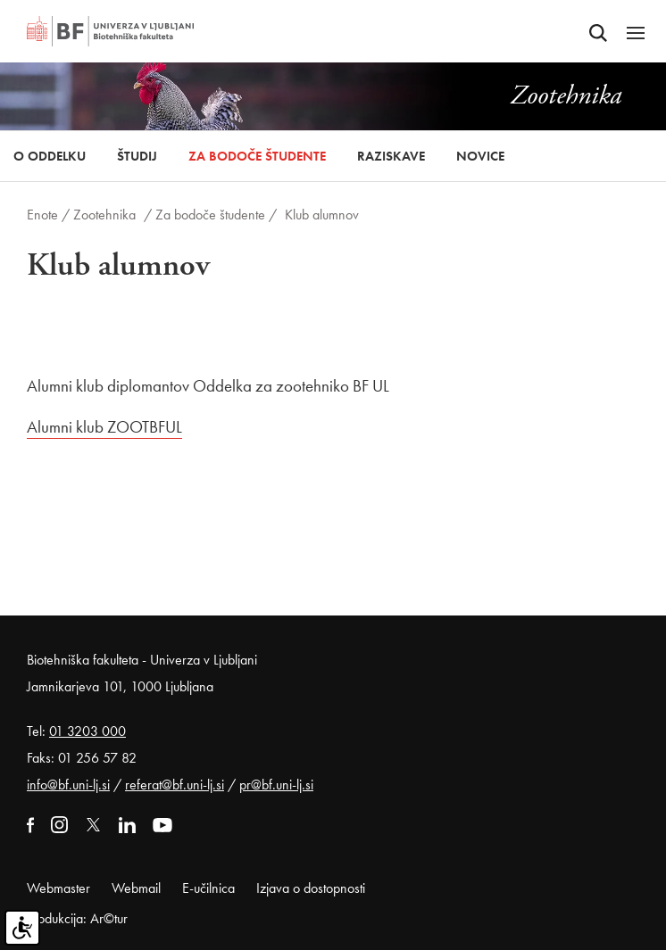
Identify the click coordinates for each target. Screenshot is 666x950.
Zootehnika (104, 214)
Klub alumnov (322, 214)
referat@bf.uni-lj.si (174, 784)
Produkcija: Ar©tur (77, 918)
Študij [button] (137, 156)
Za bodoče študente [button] (257, 156)
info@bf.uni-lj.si (68, 784)
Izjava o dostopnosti (310, 888)
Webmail (136, 888)
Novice (480, 156)
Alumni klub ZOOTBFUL (104, 427)
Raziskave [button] (391, 156)
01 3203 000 (87, 731)
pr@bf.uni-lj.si (276, 784)
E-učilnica (208, 888)
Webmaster (58, 888)
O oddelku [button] (49, 156)
